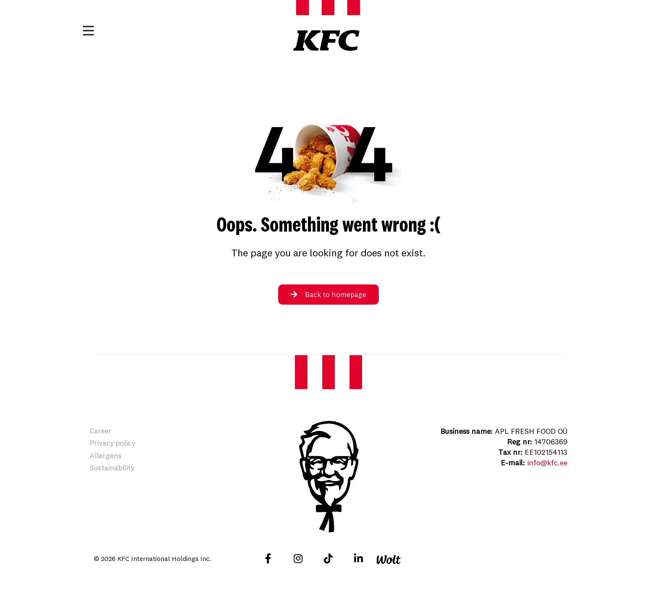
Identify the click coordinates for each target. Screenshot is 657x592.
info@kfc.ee (546, 462)
